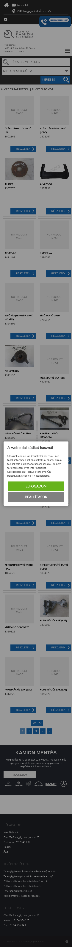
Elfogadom (36, 486)
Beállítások (36, 497)
